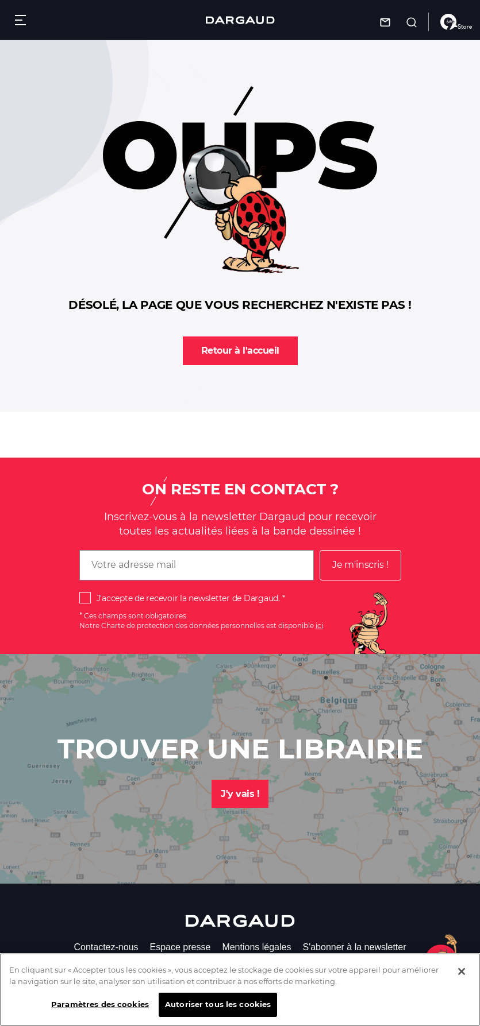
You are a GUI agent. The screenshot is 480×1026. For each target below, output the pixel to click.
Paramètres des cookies (100, 1008)
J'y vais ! (240, 793)
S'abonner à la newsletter (354, 947)
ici (319, 625)
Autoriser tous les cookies (218, 1008)
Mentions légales (256, 947)
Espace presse (180, 947)
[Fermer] (461, 975)
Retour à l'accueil (240, 350)
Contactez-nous (106, 947)
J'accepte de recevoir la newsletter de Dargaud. (188, 598)
